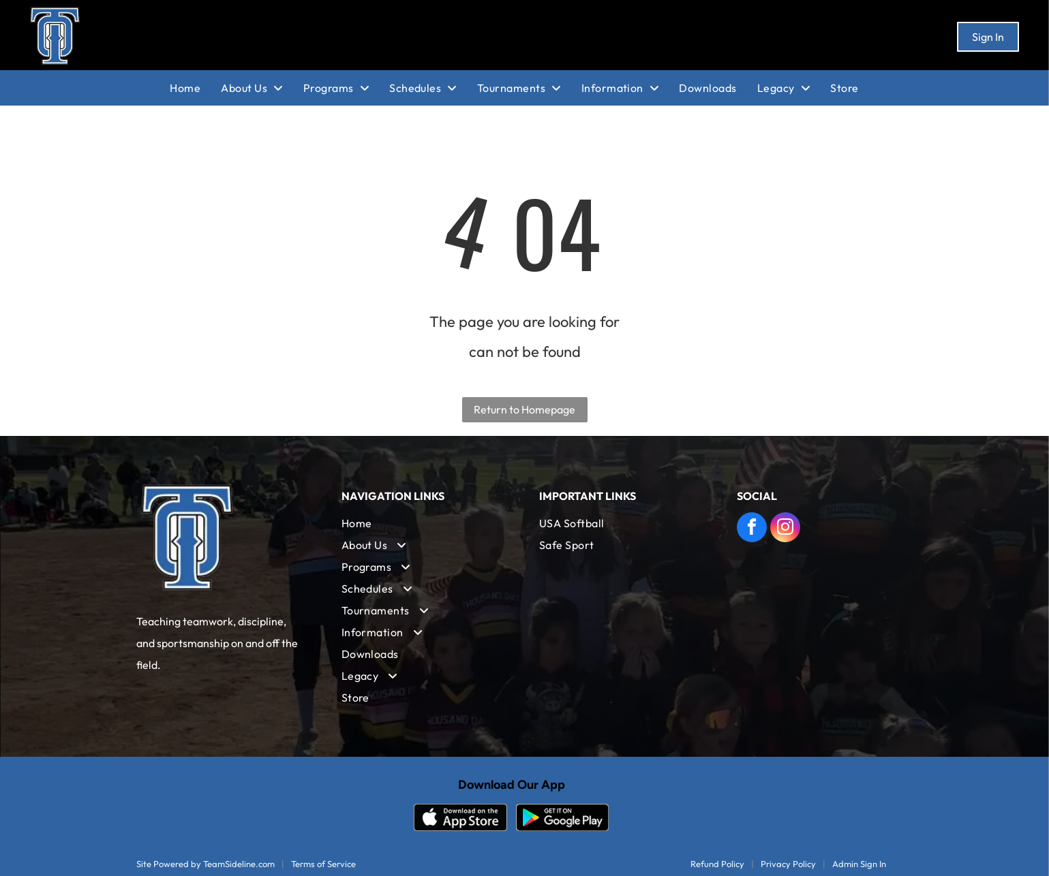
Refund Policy (717, 863)
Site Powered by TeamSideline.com (205, 863)
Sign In (988, 37)
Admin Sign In (859, 863)
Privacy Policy (788, 863)
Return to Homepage (524, 409)
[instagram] (785, 529)
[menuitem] (195, 88)
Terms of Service (323, 863)
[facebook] (752, 529)
